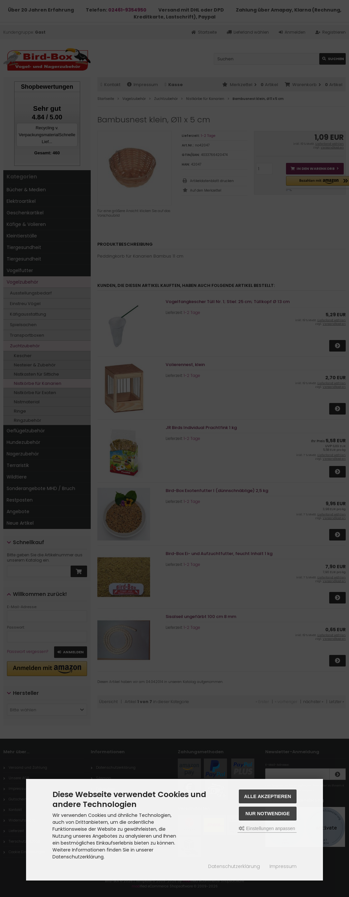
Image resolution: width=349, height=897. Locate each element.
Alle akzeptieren (267, 796)
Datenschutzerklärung (234, 866)
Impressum (283, 866)
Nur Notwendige (267, 813)
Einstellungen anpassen (267, 828)
